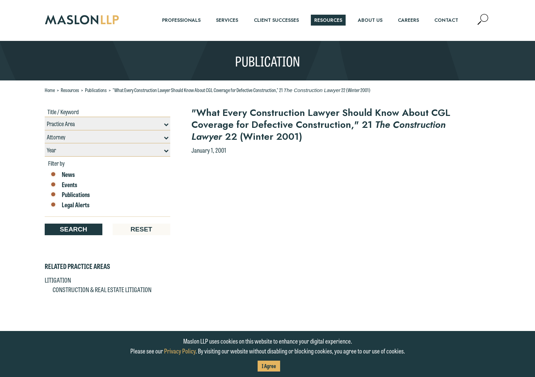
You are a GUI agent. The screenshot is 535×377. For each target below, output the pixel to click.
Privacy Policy (180, 351)
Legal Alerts (69, 205)
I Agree (269, 366)
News (62, 174)
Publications (96, 90)
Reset (141, 229)
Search (73, 229)
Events (63, 184)
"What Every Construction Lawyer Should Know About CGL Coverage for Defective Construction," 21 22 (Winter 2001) (242, 90)
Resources (70, 90)
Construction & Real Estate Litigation (102, 289)
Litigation (58, 280)
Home (50, 90)
